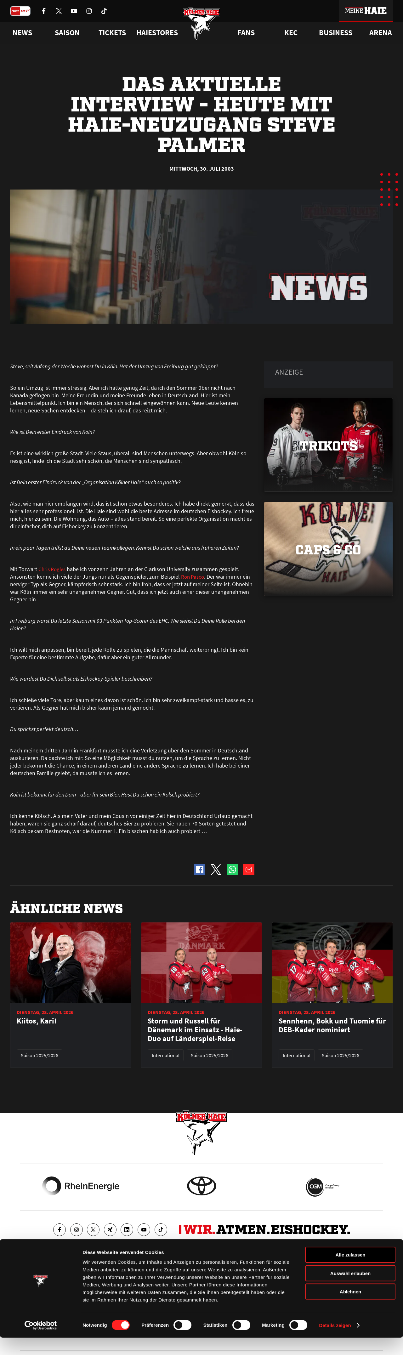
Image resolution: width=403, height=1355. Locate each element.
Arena (380, 32)
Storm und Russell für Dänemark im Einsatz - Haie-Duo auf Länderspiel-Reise (195, 1030)
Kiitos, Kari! (37, 1021)
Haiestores (157, 32)
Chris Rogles (53, 569)
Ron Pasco (193, 576)
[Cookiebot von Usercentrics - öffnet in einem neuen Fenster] (40, 1342)
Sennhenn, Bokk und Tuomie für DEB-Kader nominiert (332, 1025)
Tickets (112, 32)
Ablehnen (350, 1309)
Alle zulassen (350, 1272)
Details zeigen (335, 1342)
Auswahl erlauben (350, 1290)
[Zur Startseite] (202, 26)
